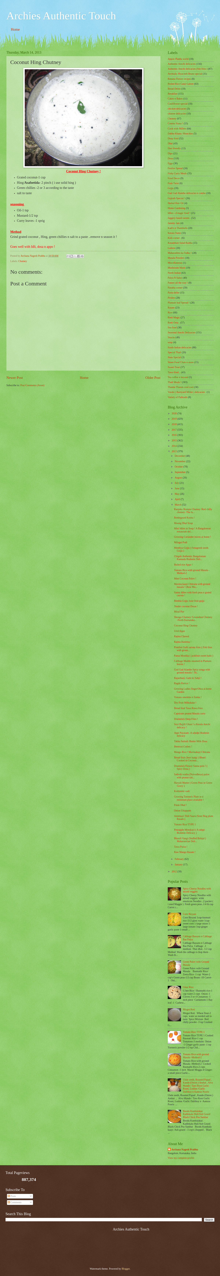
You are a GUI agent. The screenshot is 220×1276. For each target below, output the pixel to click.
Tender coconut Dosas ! (186, 606)
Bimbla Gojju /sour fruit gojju (189, 601)
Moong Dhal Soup (183, 523)
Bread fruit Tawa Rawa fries (188, 708)
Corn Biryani (189, 914)
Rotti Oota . (174, 322)
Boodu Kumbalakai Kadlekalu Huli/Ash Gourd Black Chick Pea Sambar (196, 1114)
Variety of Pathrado (177, 397)
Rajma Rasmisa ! (182, 641)
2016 (174, 435)
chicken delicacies (177, 108)
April (178, 499)
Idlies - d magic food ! (179, 213)
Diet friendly (174, 148)
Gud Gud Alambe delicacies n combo (187, 193)
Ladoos (171, 248)
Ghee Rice (188, 987)
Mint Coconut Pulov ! (185, 578)
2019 (174, 418)
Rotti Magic (174, 317)
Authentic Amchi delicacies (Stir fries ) (187, 68)
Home (15, 29)
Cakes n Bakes (175, 98)
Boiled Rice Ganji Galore (181, 83)
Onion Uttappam (182, 810)
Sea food (172, 327)
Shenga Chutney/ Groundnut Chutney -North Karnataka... (193, 619)
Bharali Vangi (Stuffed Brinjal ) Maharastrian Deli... (190, 840)
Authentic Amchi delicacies (182, 64)
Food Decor (174, 178)
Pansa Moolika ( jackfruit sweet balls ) (193, 655)
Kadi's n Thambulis (177, 228)
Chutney (22, 261)
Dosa (170, 158)
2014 (174, 446)
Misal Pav (179, 611)
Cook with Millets (177, 128)
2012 (174, 871)
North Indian (174, 273)
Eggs (170, 163)
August (179, 477)
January (179, 864)
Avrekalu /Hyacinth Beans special (185, 73)
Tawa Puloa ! (180, 846)
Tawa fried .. (174, 372)
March (178, 504)
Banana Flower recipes (179, 79)
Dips (170, 153)
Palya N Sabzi (175, 277)
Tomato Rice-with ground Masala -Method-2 (196, 1056)
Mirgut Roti (189, 1009)
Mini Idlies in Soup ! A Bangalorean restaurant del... (192, 530)
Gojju (170, 188)
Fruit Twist (173, 183)
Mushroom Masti (176, 267)
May (177, 494)
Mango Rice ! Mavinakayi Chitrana (192, 752)
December (180, 456)
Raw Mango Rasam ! (184, 852)
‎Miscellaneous (175, 262)
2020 (174, 413)
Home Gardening (176, 208)
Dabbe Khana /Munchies (180, 133)
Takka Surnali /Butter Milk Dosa (190, 741)
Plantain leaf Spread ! (179, 302)
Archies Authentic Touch (61, 16)
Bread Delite (174, 88)
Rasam (171, 307)
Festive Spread (175, 168)
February (179, 859)
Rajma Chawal (181, 636)
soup (170, 342)
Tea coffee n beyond (178, 377)
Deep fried (173, 138)
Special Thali (174, 352)
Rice (170, 312)
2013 (174, 451)
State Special (174, 357)
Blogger (126, 1268)
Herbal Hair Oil (176, 203)
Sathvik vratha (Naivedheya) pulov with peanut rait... (191, 776)
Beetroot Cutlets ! (183, 746)
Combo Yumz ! (175, 123)
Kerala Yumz (174, 233)
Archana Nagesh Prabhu (184, 1149)
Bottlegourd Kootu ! (184, 517)
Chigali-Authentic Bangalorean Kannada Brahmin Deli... (190, 558)
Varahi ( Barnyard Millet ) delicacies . (187, 392)
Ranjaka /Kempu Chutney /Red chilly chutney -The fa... (193, 511)
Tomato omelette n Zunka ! (187, 697)
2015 (174, 440)
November (180, 461)
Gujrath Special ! (176, 198)
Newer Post (14, 378)
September (180, 472)
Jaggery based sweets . (179, 218)
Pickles (171, 297)
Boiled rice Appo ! (183, 564)
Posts (12, 1196)
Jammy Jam (174, 223)
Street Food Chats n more (181, 362)
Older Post (152, 378)
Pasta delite (173, 292)
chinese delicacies (177, 113)
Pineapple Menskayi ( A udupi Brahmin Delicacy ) (189, 831)
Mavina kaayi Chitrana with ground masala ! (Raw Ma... (192, 586)
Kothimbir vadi (182, 791)
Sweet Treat (174, 367)
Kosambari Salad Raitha (180, 243)
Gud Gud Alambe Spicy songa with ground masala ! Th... (192, 671)
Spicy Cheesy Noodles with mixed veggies (197, 890)
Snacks (171, 337)
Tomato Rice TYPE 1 (185, 824)
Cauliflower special (178, 103)
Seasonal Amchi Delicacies (181, 332)
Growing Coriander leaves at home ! (192, 537)
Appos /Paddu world (178, 59)
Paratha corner (175, 287)
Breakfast (172, 93)
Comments (14, 1202)
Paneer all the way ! (178, 282)
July (177, 483)
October (179, 466)
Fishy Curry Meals (177, 173)
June (177, 488)
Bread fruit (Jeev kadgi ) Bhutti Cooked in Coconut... (190, 759)
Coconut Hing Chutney (185, 625)
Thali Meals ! (174, 382)
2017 (174, 429)
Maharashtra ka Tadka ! (180, 253)
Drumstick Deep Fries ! (186, 719)
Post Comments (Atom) (32, 385)
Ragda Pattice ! (181, 683)
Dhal (170, 143)
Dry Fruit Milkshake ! (185, 702)
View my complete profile (181, 1158)
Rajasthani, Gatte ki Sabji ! (187, 678)
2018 (174, 424)
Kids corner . (174, 238)
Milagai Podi (180, 542)
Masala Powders (176, 258)
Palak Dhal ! (180, 805)
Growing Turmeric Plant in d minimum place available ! (189, 798)
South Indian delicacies (179, 347)
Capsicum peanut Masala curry (189, 713)
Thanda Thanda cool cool (180, 387)
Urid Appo (179, 631)
